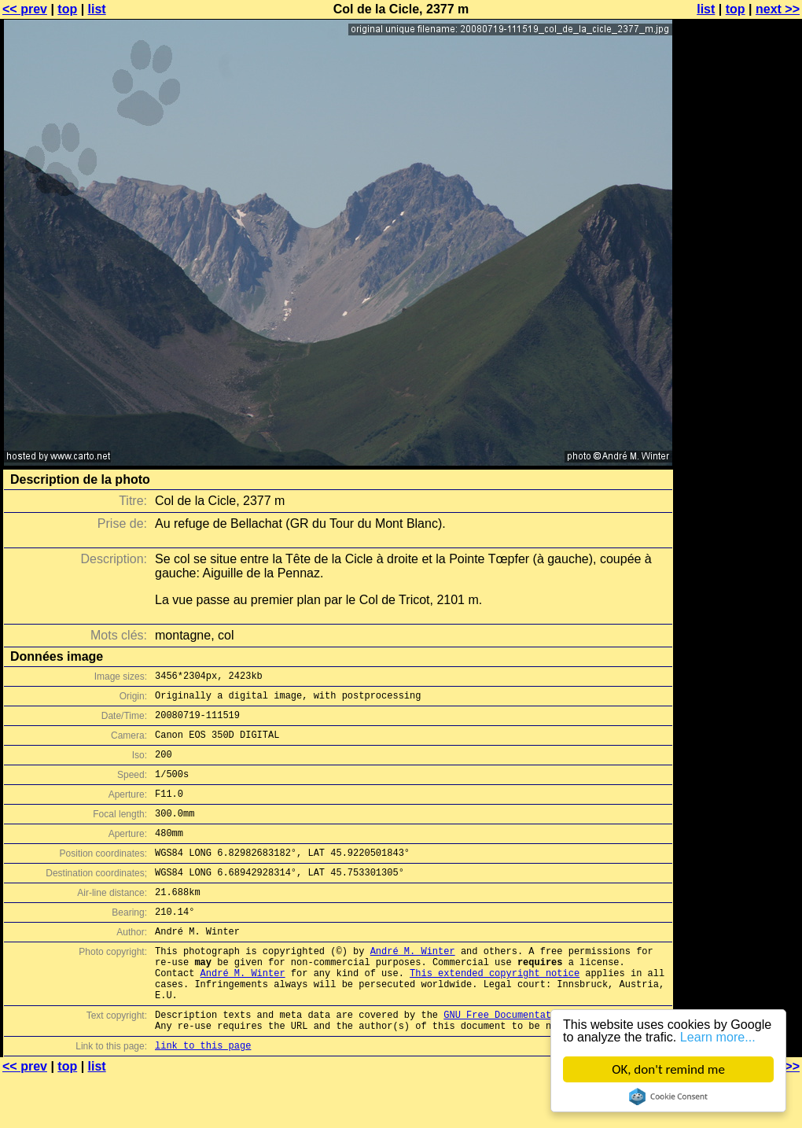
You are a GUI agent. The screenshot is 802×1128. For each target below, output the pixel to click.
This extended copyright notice (494, 1012)
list (97, 9)
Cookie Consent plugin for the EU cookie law (668, 1096)
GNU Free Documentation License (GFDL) (548, 1061)
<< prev (24, 9)
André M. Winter (412, 986)
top (67, 9)
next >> (778, 9)
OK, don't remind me (668, 1069)
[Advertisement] (738, 389)
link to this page (203, 1097)
